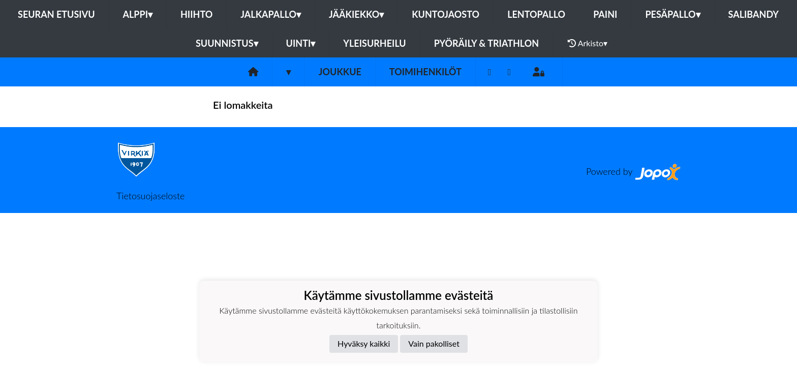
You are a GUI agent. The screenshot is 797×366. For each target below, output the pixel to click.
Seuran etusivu (56, 14)
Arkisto (587, 43)
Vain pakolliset (433, 343)
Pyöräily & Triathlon (486, 43)
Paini (605, 14)
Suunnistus (227, 43)
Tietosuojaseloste (150, 195)
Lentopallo (536, 14)
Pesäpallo (672, 14)
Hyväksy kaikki (364, 343)
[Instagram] (509, 71)
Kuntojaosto (445, 14)
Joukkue (340, 71)
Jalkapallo (270, 14)
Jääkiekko (356, 14)
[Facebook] (490, 71)
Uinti (301, 43)
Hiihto (196, 14)
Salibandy (753, 14)
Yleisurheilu (374, 43)
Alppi (137, 14)
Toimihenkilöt (425, 71)
